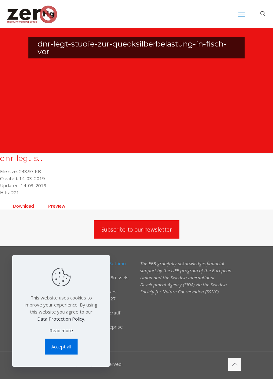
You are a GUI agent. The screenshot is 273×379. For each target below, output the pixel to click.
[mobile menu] (241, 14)
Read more (61, 330)
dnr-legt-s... (21, 158)
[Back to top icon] (234, 364)
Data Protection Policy (60, 319)
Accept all (61, 347)
